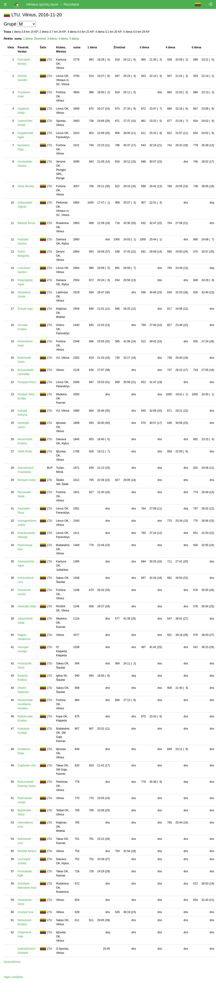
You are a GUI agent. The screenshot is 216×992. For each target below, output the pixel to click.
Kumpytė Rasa (26, 382)
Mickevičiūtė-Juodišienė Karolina (25, 704)
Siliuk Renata (25, 186)
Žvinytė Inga (24, 308)
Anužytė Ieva (25, 912)
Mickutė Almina (26, 851)
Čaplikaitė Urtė (26, 765)
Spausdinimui (12, 961)
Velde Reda (24, 451)
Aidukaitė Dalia (26, 606)
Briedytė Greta (26, 480)
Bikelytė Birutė (26, 223)
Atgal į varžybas (13, 977)
